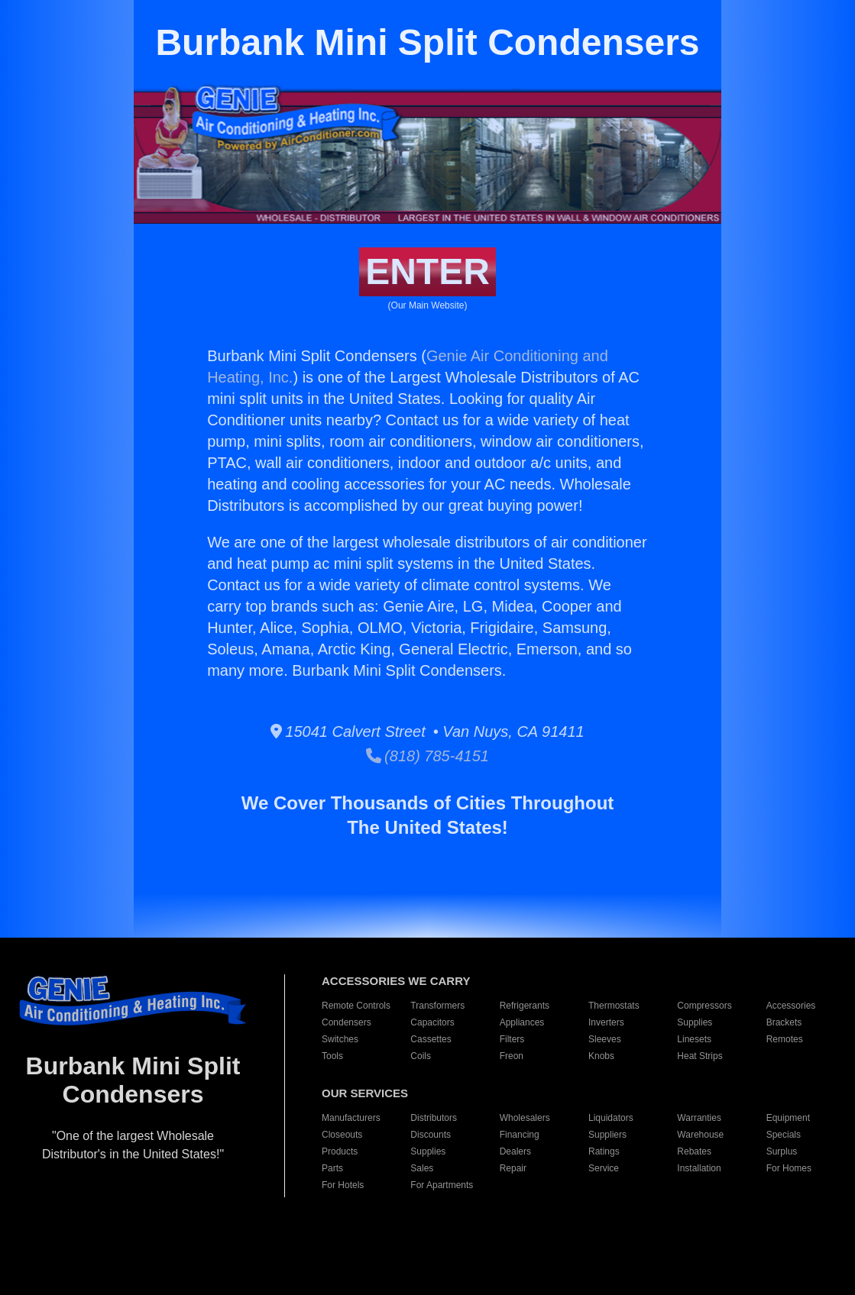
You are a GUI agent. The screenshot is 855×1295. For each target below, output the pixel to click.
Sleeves (604, 1039)
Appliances (522, 1022)
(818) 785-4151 (427, 756)
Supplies (694, 1022)
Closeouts (342, 1134)
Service (603, 1168)
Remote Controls (356, 1005)
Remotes (784, 1039)
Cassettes (430, 1039)
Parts (332, 1168)
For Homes (788, 1168)
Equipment (788, 1118)
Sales (421, 1168)
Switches (340, 1039)
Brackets (784, 1022)
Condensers (346, 1022)
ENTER (427, 271)
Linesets (694, 1039)
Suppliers (607, 1134)
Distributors (433, 1118)
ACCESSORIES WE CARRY (396, 980)
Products (340, 1151)
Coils (420, 1056)
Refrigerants (524, 1005)
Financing (519, 1134)
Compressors (704, 1005)
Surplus (782, 1151)
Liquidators (610, 1118)
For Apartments (441, 1185)
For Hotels (343, 1185)
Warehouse (700, 1134)
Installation (699, 1168)
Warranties (699, 1118)
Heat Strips (699, 1056)
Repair (513, 1168)
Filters (512, 1039)
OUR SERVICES (365, 1093)
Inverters (606, 1022)
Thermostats (614, 1005)
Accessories (791, 1005)
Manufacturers (351, 1118)
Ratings (604, 1151)
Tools (332, 1056)
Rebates (694, 1151)
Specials (783, 1134)
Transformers (437, 1005)
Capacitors (432, 1022)
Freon (511, 1056)
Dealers (515, 1151)
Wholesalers (525, 1118)
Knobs (601, 1056)
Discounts (430, 1134)
